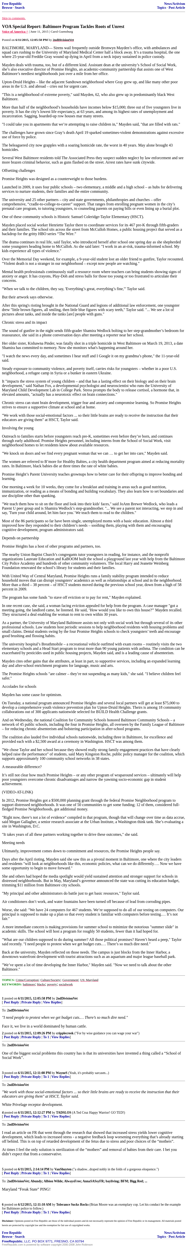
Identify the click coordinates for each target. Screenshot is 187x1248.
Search (20, 7)
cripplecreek (65, 1033)
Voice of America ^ (15, 31)
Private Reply (31, 1002)
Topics (161, 7)
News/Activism (174, 4)
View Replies (52, 1002)
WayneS (61, 1073)
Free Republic (12, 4)
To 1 (46, 1037)
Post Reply (11, 1002)
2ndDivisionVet (67, 998)
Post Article (176, 7)
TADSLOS (63, 1112)
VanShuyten (63, 1169)
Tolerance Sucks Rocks (72, 1204)
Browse (7, 7)
